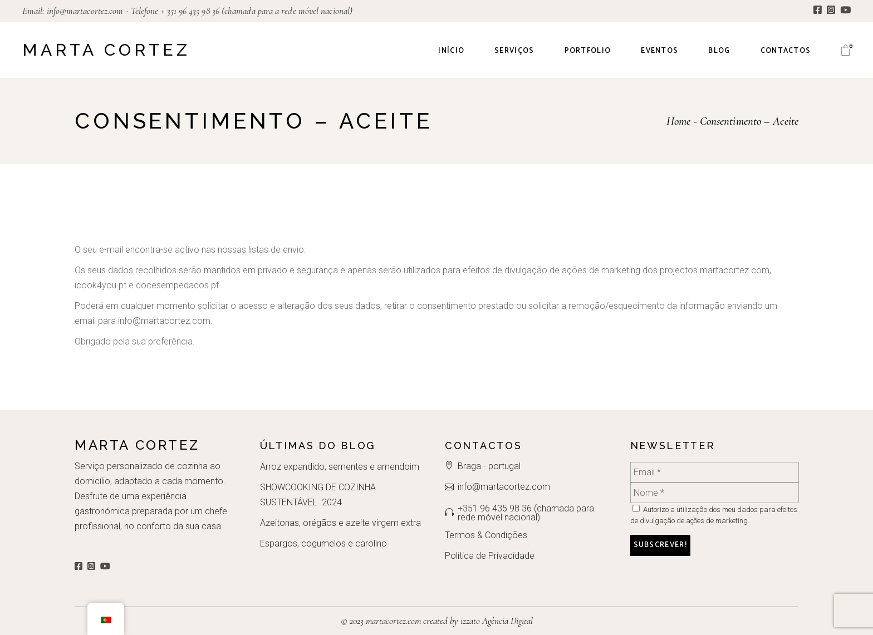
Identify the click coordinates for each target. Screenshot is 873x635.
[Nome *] (714, 493)
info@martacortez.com (85, 11)
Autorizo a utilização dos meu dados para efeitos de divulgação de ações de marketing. (713, 515)
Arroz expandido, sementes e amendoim (339, 466)
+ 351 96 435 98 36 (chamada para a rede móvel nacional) (256, 11)
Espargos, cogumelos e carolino (323, 543)
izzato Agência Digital (495, 621)
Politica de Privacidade (489, 555)
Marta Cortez (106, 50)
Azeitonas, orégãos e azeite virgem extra (340, 523)
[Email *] (714, 472)
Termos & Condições (486, 535)
